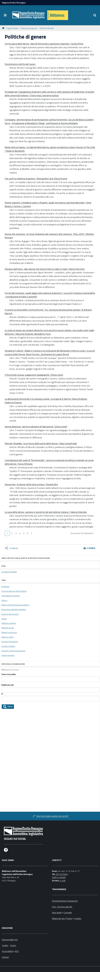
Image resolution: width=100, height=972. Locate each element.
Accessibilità (7, 951)
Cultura (4, 600)
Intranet (5, 957)
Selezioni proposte (29, 28)
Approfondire (12, 28)
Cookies (77, 918)
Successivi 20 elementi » (82, 533)
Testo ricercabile (8, 674)
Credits (5, 945)
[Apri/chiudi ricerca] (95, 15)
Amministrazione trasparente (65, 900)
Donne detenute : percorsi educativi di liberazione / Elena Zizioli (36, 426)
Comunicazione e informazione (14, 591)
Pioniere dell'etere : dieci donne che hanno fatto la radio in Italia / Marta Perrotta (45, 269)
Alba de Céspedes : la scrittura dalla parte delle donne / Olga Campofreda (41, 443)
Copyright (68, 912)
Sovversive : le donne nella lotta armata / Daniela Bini (31, 484)
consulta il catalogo (9, 571)
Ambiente (5, 586)
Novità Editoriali (47, 28)
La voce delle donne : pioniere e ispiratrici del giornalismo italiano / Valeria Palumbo (46, 512)
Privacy (69, 918)
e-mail (62, 880)
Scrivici (13, 945)
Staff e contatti (59, 877)
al (2, 693)
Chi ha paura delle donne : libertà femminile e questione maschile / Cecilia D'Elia (44, 43)
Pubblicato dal (7, 685)
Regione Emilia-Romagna (14, 2)
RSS (17, 951)
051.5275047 (62, 874)
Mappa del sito (58, 918)
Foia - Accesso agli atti (62, 906)
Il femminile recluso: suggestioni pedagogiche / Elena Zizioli (34, 375)
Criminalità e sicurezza (10, 595)
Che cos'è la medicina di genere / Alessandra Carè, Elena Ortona (36, 178)
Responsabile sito (10, 939)
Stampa (91, 548)
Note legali (56, 912)
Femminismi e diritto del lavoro (20, 64)
